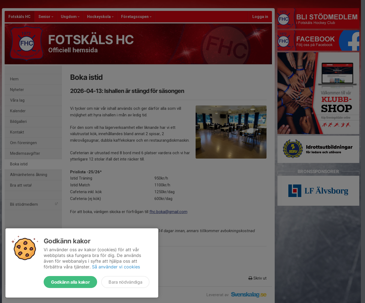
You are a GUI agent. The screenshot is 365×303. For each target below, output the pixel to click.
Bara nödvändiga (125, 282)
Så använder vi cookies (116, 266)
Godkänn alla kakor (70, 282)
